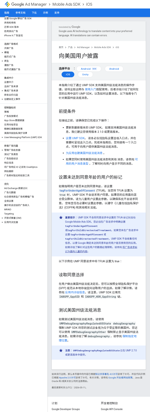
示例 (45, 12)
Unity (85, 74)
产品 (70, 47)
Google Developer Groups (66, 409)
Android (89, 68)
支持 (56, 12)
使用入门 (90, 89)
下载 (34, 12)
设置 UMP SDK (75, 138)
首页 (61, 47)
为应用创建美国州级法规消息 (84, 153)
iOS (89, 4)
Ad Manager (29, 4)
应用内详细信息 (75, 292)
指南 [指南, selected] (6, 12)
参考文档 (20, 12)
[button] (23, 52)
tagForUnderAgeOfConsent (77, 190)
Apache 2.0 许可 (67, 377)
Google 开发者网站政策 (120, 377)
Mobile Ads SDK (66, 4)
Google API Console (112, 409)
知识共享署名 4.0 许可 (106, 374)
